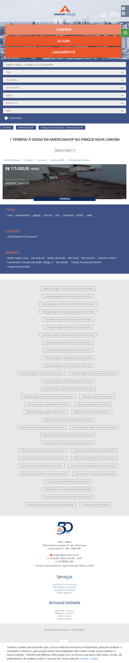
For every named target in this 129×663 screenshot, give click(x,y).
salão (89, 215)
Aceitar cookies (89, 658)
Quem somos (64, 616)
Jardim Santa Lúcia (17, 258)
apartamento (22, 215)
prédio (80, 215)
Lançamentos (63, 52)
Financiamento (64, 592)
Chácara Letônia (107, 258)
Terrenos (41, 160)
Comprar (63, 29)
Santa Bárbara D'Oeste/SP (22, 236)
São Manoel (38, 258)
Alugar (63, 41)
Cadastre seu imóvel (64, 590)
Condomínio (15, 117)
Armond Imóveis (11, 160)
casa (10, 215)
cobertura (68, 215)
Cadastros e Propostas (64, 584)
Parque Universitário (18, 266)
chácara (47, 215)
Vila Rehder (62, 262)
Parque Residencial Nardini (86, 262)
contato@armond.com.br (66, 554)
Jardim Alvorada (56, 258)
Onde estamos (64, 619)
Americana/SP (57, 160)
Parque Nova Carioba (79, 160)
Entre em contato (64, 610)
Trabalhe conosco (64, 613)
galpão (37, 215)
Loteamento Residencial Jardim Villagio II (30, 262)
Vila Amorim (88, 258)
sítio (57, 215)
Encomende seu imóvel (64, 587)
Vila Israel (73, 258)
